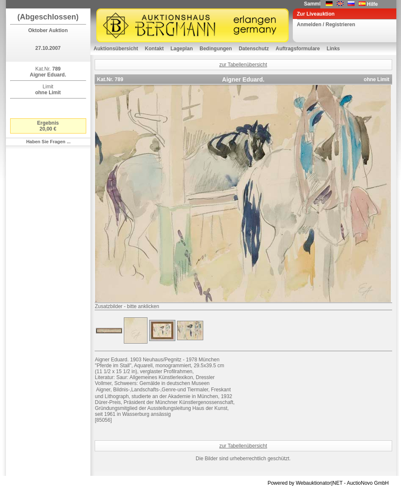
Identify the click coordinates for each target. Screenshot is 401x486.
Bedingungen (215, 49)
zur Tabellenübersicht (243, 65)
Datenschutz (254, 49)
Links (333, 49)
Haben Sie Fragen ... (48, 141)
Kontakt (154, 49)
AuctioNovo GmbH (368, 483)
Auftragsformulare (298, 49)
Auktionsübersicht (116, 49)
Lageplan (182, 49)
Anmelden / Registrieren (326, 24)
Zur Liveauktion (316, 14)
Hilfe (372, 4)
